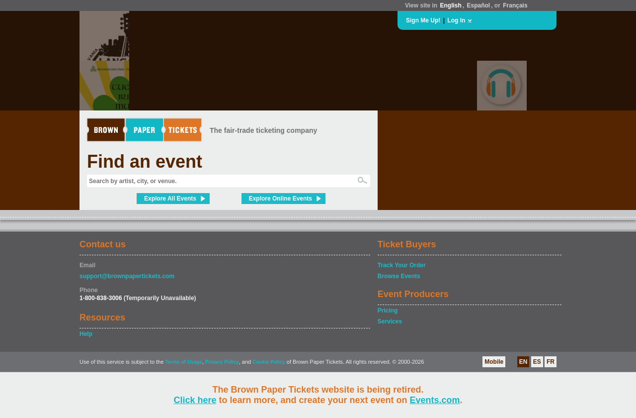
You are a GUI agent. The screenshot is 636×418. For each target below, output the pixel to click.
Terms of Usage (183, 362)
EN (523, 361)
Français (515, 5)
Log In (456, 20)
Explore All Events (170, 198)
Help (86, 333)
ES (537, 361)
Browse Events (399, 276)
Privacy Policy (222, 362)
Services (390, 321)
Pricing (388, 310)
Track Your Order (402, 265)
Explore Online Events (280, 198)
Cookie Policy (268, 362)
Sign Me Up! (423, 20)
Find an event (144, 161)
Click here (194, 400)
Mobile (493, 361)
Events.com (435, 400)
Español (478, 5)
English (450, 5)
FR (551, 361)
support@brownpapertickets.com (127, 276)
